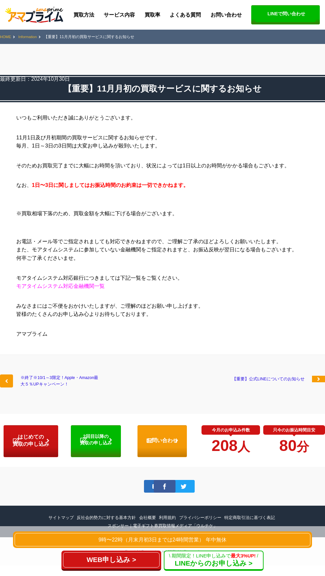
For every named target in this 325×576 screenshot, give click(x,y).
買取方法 (83, 15)
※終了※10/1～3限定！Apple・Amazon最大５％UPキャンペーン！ (57, 387)
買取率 (152, 15)
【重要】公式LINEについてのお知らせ (264, 383)
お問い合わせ (226, 15)
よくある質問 (185, 15)
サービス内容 (119, 15)
